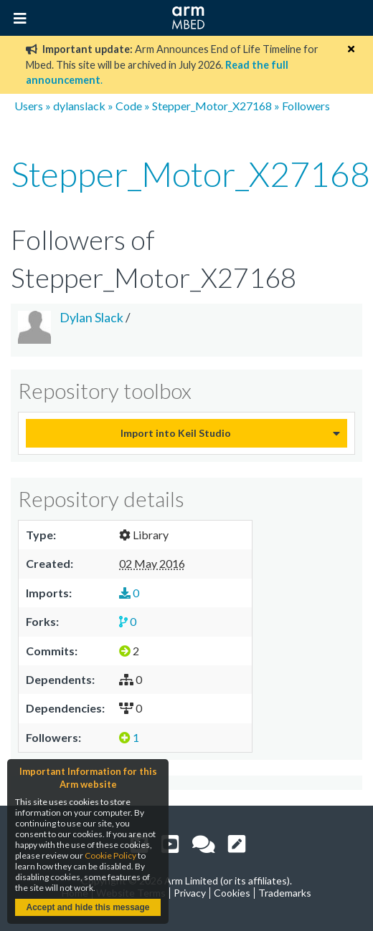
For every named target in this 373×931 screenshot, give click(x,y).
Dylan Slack (91, 317)
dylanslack (79, 105)
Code (128, 105)
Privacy (190, 893)
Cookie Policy (110, 855)
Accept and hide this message (87, 907)
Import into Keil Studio (176, 433)
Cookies (232, 893)
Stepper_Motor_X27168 (212, 105)
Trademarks (284, 893)
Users (28, 105)
